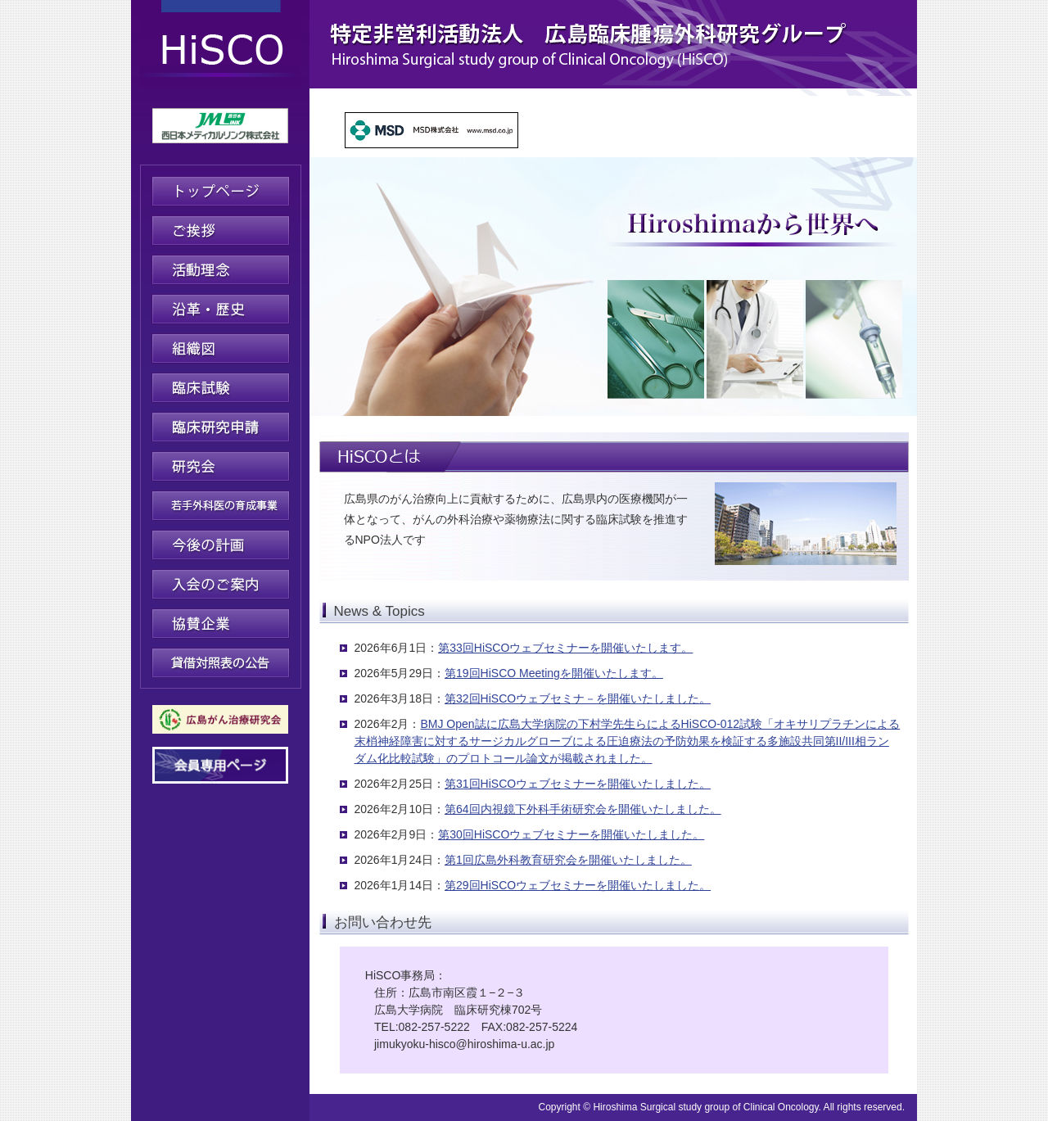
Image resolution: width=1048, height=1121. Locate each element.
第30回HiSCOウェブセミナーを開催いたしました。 (571, 834)
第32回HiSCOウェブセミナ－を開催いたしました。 (578, 698)
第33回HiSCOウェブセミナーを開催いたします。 (565, 647)
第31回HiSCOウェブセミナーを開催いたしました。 (578, 783)
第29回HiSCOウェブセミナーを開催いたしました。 (578, 885)
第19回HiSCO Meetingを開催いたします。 (554, 673)
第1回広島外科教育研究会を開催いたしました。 (568, 859)
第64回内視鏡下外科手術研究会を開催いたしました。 (583, 809)
